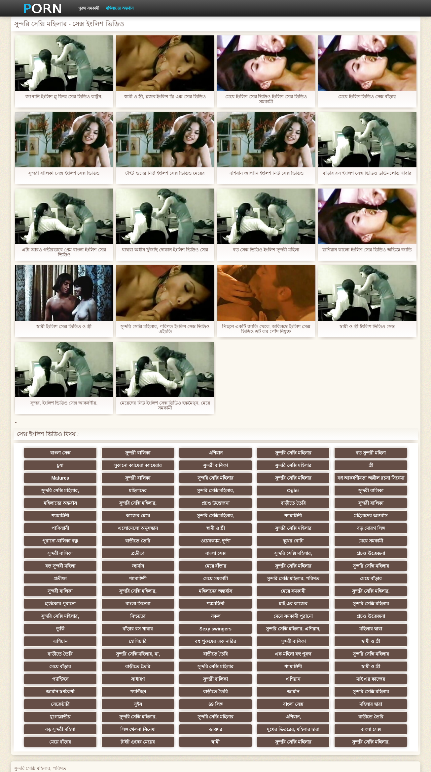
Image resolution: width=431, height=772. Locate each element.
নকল (118, 601)
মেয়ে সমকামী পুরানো (183, 601)
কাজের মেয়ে (183, 513)
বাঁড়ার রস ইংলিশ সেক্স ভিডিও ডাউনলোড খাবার (367, 173)
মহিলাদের (312, 488)
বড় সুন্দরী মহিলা (313, 452)
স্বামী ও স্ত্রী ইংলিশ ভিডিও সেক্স (367, 326)
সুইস (377, 663)
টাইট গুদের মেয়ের (183, 701)
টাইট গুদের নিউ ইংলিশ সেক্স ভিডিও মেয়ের (164, 173)
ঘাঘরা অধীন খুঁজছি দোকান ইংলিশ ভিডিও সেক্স (165, 249)
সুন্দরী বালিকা (118, 452)
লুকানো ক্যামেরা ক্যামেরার (54, 465)
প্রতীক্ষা (377, 538)
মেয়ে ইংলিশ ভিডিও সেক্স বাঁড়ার (367, 96)
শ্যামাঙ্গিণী (118, 513)
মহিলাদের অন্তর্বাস (120, 8)
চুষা (377, 452)
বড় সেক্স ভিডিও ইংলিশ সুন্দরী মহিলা (266, 249)
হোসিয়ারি (312, 613)
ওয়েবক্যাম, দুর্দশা (118, 538)
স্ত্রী (247, 465)
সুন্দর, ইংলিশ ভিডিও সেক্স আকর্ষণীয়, (63, 403)
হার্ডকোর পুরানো (53, 588)
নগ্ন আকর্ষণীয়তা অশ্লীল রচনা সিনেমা (183, 479)
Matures (312, 465)
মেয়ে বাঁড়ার (377, 550)
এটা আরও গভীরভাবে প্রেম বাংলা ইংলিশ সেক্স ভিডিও (64, 252)
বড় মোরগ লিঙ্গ (312, 525)
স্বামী (248, 701)
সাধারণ (118, 651)
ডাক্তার (312, 689)
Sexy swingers (54, 613)
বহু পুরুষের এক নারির (377, 613)
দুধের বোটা (183, 538)
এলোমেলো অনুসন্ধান (118, 525)
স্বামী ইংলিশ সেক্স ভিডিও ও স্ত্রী (63, 326)
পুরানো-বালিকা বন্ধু (377, 525)
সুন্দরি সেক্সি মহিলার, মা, (248, 626)
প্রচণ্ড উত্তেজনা (312, 500)
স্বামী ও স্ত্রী (183, 525)
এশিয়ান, (53, 689)
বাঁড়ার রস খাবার (377, 601)
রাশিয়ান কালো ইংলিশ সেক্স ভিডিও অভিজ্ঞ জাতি (367, 249)
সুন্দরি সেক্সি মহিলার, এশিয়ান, (118, 613)
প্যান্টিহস (54, 651)
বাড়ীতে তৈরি (377, 500)
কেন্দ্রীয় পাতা (332, 761)
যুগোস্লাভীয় (247, 676)
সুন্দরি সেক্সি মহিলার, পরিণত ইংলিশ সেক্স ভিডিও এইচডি (165, 329)
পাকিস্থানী (53, 525)
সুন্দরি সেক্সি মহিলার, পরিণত (377, 563)
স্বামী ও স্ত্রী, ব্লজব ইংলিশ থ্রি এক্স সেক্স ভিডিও (165, 96)
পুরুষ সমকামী (88, 8)
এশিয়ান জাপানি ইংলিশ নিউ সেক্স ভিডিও (266, 173)
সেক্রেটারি (312, 663)
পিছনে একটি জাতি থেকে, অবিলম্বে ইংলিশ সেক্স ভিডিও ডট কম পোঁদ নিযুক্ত (266, 329)
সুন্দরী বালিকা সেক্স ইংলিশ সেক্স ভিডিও (63, 173)
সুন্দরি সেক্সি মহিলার (248, 452)
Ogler (54, 500)
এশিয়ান (183, 452)
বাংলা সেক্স (54, 452)
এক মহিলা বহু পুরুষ (377, 626)
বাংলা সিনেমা (118, 588)
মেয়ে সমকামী (247, 538)
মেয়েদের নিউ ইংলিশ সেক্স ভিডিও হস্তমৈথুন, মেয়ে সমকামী (165, 405)
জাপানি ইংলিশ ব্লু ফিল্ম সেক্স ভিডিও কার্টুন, (63, 96)
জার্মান (312, 550)
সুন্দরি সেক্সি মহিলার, (248, 488)
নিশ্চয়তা (53, 601)
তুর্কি (312, 601)
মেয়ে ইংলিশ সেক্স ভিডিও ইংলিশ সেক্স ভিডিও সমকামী (266, 99)
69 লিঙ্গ (54, 676)
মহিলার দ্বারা (183, 613)
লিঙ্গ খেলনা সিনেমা (248, 689)
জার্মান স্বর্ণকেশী (377, 651)
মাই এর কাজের (247, 588)
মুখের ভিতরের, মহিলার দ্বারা (377, 689)
